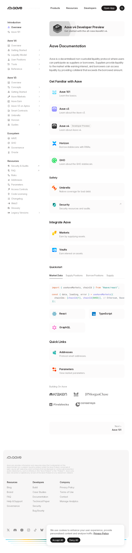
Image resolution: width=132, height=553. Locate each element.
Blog (9, 487)
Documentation (40, 496)
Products (55, 8)
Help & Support (14, 501)
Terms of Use (67, 492)
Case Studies (39, 492)
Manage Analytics (69, 501)
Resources (72, 8)
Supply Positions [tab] (74, 275)
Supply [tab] (110, 275)
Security (37, 506)
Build (35, 487)
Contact (64, 496)
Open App (109, 8)
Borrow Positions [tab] (94, 275)
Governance (13, 506)
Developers (90, 8)
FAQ (9, 496)
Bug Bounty (38, 510)
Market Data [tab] (56, 275)
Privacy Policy (67, 487)
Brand (10, 492)
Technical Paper (41, 501)
